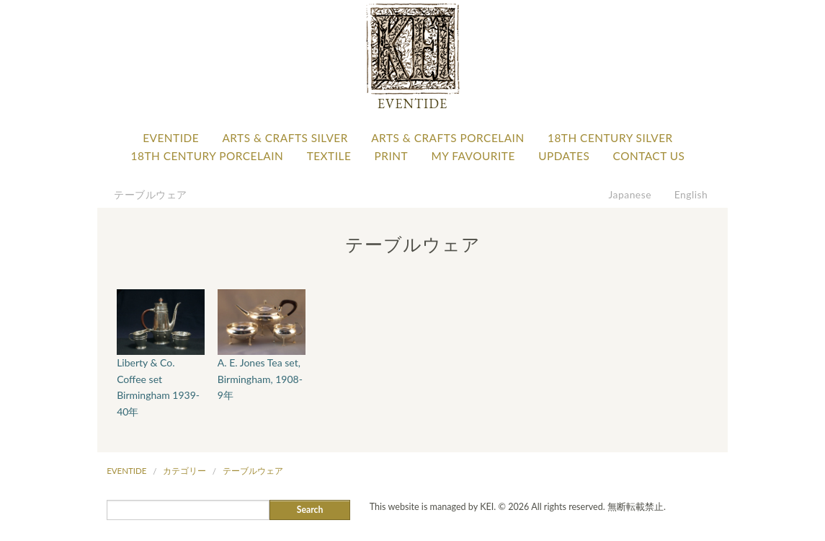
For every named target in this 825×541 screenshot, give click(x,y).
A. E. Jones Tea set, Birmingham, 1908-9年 (260, 378)
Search (310, 509)
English (691, 194)
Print (392, 155)
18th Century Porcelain (207, 155)
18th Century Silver (610, 137)
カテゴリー (184, 470)
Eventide (171, 137)
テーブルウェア (150, 194)
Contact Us (649, 155)
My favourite (472, 155)
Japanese (630, 194)
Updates (563, 155)
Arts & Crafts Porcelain (447, 137)
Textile (329, 155)
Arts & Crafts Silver (284, 137)
